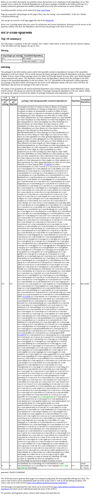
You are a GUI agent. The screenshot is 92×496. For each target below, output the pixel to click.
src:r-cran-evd (48, 222)
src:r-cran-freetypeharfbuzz (52, 237)
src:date (46, 107)
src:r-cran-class (30, 194)
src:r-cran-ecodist (24, 218)
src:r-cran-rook (46, 373)
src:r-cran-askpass (47, 173)
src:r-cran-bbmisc (30, 179)
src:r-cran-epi (54, 220)
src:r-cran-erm (65, 220)
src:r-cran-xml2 (47, 448)
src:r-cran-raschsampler (27, 348)
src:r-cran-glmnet (61, 248)
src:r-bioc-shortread (30, 160)
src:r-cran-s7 (29, 384)
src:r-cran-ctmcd (57, 201)
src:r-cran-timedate (54, 424)
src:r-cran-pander (64, 316)
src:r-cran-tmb (39, 427)
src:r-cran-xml (35, 448)
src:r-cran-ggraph (45, 245)
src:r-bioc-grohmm (30, 141)
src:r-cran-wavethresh (59, 441)
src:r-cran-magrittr (46, 284)
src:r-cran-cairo (38, 190)
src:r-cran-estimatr (25, 222)
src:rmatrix (29, 456)
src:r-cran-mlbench (51, 303)
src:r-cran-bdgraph (45, 179)
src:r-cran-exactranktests (37, 224)
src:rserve (38, 459)
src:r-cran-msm (54, 305)
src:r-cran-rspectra (58, 378)
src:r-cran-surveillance (50, 414)
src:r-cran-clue (27, 196)
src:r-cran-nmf (50, 311)
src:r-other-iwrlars (36, 452)
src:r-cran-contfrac (31, 201)
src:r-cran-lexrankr (25, 277)
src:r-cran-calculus (51, 190)
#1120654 (47, 164)
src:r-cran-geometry (41, 243)
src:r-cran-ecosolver (39, 218)
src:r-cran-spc (41, 407)
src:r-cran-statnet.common (38, 412)
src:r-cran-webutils (57, 444)
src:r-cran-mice (63, 297)
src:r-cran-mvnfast (49, 307)
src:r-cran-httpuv (49, 258)
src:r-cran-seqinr (35, 388)
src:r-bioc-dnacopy (41, 132)
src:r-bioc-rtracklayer (60, 156)
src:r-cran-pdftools (37, 324)
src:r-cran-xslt (58, 448)
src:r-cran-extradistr (30, 226)
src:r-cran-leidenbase (59, 275)
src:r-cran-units (34, 435)
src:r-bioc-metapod (38, 147)
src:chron (30, 107)
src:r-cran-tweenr (34, 433)
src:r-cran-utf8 (60, 435)
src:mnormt (37, 113)
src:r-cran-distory (64, 211)
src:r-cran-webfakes (25, 444)
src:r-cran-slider (36, 392)
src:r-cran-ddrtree (52, 205)
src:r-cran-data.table (62, 203)
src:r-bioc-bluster (36, 124)
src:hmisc (29, 111)
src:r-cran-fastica (49, 228)
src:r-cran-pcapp (63, 322)
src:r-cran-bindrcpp (34, 184)
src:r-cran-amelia (44, 171)
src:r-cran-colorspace (32, 199)
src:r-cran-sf (52, 390)
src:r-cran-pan (52, 316)
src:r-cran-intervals (30, 262)
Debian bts (50, 20)
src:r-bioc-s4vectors (39, 158)
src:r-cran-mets (51, 297)
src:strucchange (24, 461)
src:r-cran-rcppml (32, 354)
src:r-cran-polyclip (57, 329)
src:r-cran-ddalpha (38, 205)
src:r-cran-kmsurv (45, 269)
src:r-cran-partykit (52, 320)
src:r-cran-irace (55, 262)
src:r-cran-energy (42, 220)
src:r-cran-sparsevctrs (26, 399)
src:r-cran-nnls (23, 314)
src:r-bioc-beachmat (25, 120)
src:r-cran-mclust (38, 292)
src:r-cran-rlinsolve (31, 369)
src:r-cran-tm (29, 427)
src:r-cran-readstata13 (42, 358)
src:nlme (55, 113)
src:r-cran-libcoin (49, 277)
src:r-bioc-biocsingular (39, 122)
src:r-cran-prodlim (25, 333)
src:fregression (51, 109)
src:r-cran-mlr (64, 303)
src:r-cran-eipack (53, 218)
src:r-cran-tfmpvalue (25, 420)
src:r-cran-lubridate (25, 282)
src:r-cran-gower (33, 252)
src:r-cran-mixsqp (51, 301)
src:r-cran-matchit (44, 290)
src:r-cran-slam (23, 392)
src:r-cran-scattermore (44, 386)
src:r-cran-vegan (29, 439)
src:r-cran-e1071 (41, 216)
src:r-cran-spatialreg (55, 399)
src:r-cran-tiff (58, 422)
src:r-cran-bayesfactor (34, 177)
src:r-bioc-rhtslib (55, 154)
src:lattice (49, 111)
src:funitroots (62, 109)
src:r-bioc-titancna (32, 164)
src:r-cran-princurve (35, 331)
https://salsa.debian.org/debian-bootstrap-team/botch (47, 483)
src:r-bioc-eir (55, 135)
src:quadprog (23, 115)
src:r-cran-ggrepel (59, 245)
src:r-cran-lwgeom (58, 282)
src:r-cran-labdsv (64, 271)
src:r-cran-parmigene (60, 318)
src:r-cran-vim (53, 439)
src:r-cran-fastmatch (25, 230)
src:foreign (41, 109)
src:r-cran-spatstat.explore (37, 401)
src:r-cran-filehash (52, 233)
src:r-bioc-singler (45, 160)
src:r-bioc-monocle (53, 147)
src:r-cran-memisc (38, 297)
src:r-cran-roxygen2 (59, 373)
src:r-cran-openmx (48, 314)
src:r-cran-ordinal (39, 316)
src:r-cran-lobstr (63, 277)
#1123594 (26, 297)
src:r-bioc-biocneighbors (56, 120)
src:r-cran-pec (49, 324)
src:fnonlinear (31, 109)
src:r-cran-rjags (34, 367)
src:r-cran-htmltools (34, 258)
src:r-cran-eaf (53, 216)
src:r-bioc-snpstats (59, 160)
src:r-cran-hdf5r (60, 256)
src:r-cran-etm (37, 222)
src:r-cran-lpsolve (52, 279)
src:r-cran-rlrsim (45, 369)
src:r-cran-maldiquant (62, 284)
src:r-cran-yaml (30, 450)
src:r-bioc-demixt (38, 128)
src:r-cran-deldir (36, 207)
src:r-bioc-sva (57, 162)
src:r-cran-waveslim (43, 441)
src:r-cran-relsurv (48, 360)
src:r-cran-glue (23, 250)
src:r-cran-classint (43, 194)
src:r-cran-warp (29, 441)
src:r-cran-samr (55, 384)
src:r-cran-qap (49, 339)
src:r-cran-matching (29, 290)
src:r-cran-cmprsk (40, 196)
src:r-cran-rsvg (59, 380)
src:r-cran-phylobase (25, 326)
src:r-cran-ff (51, 230)
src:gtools (21, 111)
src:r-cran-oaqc (35, 314)
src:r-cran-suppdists (34, 414)
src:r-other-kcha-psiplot (52, 452)
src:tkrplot (43, 461)
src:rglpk (61, 454)
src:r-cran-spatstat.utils (26, 407)
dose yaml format (43, 10)
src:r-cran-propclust (49, 335)
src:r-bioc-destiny (43, 130)
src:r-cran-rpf (35, 375)
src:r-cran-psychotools (60, 337)
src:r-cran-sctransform (61, 386)
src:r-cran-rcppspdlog (26, 356)
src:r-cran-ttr (22, 433)
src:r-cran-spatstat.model (42, 403)
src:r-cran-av (59, 173)
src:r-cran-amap (31, 171)
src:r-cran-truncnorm (48, 431)
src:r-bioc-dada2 (44, 126)
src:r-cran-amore (57, 171)
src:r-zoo (41, 454)
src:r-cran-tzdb (46, 433)
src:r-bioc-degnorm (58, 126)
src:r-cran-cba (36, 192)
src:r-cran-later (36, 273)
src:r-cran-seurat (24, 390)
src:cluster (39, 107)
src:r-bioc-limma (42, 145)
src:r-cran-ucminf (59, 433)
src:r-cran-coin (53, 196)
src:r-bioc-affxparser (36, 115)
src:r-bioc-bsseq (50, 124)
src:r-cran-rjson (47, 367)
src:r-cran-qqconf (49, 341)
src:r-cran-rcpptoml (42, 356)
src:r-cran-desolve (31, 209)
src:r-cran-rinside (47, 365)
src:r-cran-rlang (59, 367)
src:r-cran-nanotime (33, 309)
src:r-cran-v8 (42, 437)
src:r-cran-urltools (47, 435)
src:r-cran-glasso (32, 248)
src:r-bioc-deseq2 (29, 130)
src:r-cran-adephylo (40, 169)
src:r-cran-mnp (23, 305)
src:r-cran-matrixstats (60, 290)
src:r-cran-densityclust (51, 207)
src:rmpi (37, 456)
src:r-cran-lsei (64, 279)
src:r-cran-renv (61, 360)
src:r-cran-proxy (24, 337)
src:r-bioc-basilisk (64, 118)
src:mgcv (29, 113)
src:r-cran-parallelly (25, 318)
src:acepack (22, 107)
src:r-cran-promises (33, 335)
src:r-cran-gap (40, 239)
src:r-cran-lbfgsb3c (32, 275)
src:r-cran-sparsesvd (61, 397)
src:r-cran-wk (32, 446)
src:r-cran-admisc (54, 169)
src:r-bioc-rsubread (44, 156)
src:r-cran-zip (41, 450)
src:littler (56, 111)
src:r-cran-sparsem (16, 32)
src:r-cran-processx (63, 331)
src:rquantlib (29, 459)
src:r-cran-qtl (62, 341)
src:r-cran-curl (34, 203)
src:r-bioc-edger (43, 135)
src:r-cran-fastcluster (34, 228)
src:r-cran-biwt (44, 186)
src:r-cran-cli (55, 194)
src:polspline (64, 113)
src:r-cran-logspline (37, 279)
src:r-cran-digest (24, 211)
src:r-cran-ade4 (64, 167)
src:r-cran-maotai (24, 286)
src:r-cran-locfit (24, 279)
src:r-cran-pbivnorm (32, 322)
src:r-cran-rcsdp (56, 356)
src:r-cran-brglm (38, 188)
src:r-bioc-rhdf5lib (42, 154)
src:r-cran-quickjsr (40, 343)
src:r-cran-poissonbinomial (39, 329)
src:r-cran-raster (42, 348)
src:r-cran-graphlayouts (49, 252)
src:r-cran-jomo (28, 267)
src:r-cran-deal (64, 205)
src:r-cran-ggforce (32, 245)
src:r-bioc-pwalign (37, 152)
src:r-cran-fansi (60, 226)
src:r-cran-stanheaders (45, 409)
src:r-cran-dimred (37, 211)
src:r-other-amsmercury (56, 450)
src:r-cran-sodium (24, 395)
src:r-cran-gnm (59, 250)
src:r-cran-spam (31, 397)
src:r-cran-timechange (38, 424)
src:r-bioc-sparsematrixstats (41, 162)
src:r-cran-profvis (38, 333)
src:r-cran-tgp (39, 420)
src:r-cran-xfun (23, 448)
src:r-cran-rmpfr (24, 371)
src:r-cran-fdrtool (40, 230)
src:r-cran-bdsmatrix (60, 179)
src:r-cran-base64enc (37, 175)
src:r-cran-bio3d (48, 184)
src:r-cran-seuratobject (39, 390)
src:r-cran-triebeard (32, 431)
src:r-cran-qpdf (37, 341)
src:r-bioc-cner (32, 126)
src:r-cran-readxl (57, 358)
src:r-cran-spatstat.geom (57, 401)
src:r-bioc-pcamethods (45, 149)
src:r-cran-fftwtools (25, 233)
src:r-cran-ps (35, 337)
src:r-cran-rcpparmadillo (39, 350)
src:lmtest (21, 113)
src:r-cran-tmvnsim (53, 427)
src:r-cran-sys (42, 416)
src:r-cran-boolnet (24, 188)
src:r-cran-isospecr (54, 265)
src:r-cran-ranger (34, 346)
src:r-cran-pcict (23, 324)
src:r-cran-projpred (53, 333)
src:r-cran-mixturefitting (34, 303)
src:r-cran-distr (23, 213)
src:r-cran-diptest (50, 211)
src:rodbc (63, 456)
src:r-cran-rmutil (48, 371)
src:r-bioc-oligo (30, 149)
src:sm (56, 459)
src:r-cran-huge (61, 258)
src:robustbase (54, 456)
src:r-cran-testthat (46, 418)
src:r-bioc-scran (54, 158)
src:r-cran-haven (47, 256)
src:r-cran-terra (33, 418)
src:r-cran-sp (53, 395)
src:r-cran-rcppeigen (36, 352)
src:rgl (54, 454)
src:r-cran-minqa (37, 301)
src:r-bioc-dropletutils (57, 132)
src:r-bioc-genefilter (30, 137)
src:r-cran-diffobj (61, 209)
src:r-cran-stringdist (56, 412)
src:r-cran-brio (63, 188)
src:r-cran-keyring (31, 269)
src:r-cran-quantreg (25, 343)
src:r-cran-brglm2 (51, 188)
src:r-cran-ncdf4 (48, 309)
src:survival (34, 461)
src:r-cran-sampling (41, 384)
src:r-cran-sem (23, 388)
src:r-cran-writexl (60, 446)
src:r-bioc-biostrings (56, 122)
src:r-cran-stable (31, 409)
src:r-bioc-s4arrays (25, 158)
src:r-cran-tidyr (31, 422)
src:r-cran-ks (37, 271)
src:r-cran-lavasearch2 (50, 273)
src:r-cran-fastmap (63, 228)
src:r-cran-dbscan (24, 205)
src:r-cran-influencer (53, 260)
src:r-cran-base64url (53, 175)
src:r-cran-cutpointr (47, 203)
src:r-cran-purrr (23, 339)
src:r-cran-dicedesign (47, 209)
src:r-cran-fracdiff (35, 237)
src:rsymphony (48, 459)
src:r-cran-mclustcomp (54, 292)
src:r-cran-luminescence (42, 282)
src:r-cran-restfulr (35, 363)
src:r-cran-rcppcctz (56, 350)
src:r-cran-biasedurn (54, 181)
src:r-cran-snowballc (61, 392)
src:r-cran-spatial (41, 399)
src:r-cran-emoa (30, 220)
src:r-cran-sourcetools (40, 395)
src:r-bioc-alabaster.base (27, 118)
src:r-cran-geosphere (57, 243)
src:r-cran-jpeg (40, 267)
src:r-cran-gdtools (24, 241)
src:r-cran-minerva (59, 299)
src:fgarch (21, 109)
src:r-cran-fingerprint (32, 235)
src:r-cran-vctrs (53, 437)
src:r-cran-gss (40, 254)
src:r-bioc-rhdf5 (61, 152)
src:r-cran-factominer (46, 226)
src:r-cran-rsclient (44, 378)
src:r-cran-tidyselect (45, 422)
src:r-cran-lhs (37, 277)
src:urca (59, 461)
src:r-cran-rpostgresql (48, 375)
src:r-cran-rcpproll (64, 354)
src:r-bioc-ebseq (31, 135)
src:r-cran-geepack (50, 241)
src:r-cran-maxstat (24, 292)
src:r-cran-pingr (40, 326)
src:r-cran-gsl (29, 254)
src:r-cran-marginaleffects (32, 288)
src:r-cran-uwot (31, 437)
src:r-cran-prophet (64, 335)
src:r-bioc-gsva (43, 141)
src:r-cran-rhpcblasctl (33, 365)
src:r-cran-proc (49, 331)
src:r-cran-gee (37, 241)
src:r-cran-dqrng (28, 216)
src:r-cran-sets (62, 388)
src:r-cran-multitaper (33, 307)
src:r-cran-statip (60, 409)
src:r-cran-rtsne (32, 382)
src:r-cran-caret (64, 190)
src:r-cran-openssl (62, 314)
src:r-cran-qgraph (24, 341)
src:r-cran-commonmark (50, 199)
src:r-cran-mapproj (53, 286)
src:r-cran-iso (27, 265)
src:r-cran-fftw (61, 230)
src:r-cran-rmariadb (59, 369)
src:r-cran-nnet (61, 311)
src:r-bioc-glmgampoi (38, 139)
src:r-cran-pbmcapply (48, 322)
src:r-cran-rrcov (31, 378)
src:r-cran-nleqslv (24, 311)
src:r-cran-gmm (35, 250)
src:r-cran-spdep (52, 407)
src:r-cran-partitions (25, 320)
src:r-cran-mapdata (38, 286)
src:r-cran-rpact (23, 375)
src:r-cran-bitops (32, 186)
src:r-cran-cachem (24, 190)
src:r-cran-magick (32, 284)
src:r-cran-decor (24, 207)
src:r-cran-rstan (32, 380)
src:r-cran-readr (28, 358)
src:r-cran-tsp (62, 431)
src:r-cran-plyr (62, 326)
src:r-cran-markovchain (51, 288)
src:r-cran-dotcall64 (54, 213)
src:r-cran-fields (39, 233)
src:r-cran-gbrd (63, 239)
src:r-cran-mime (45, 299)
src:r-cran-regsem (34, 360)
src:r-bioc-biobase (40, 120)
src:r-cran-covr (44, 201)
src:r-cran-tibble (51, 420)
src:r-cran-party (39, 320)
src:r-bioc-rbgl (49, 152)
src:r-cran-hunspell (25, 260)
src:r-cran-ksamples (50, 271)
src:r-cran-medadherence (60, 294)
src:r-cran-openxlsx (25, 316)
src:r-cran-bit (60, 184)
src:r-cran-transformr (50, 429)
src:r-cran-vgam (41, 439)
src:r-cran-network (61, 309)
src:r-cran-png (23, 329)
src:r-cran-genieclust (25, 243)
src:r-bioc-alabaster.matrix (46, 118)
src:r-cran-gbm (51, 239)
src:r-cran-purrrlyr (37, 339)
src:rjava (21, 456)
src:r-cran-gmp (47, 250)
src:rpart (21, 459)
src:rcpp (49, 454)
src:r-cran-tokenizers (33, 429)
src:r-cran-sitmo (64, 390)
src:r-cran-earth (64, 216)
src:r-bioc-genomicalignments (49, 137)
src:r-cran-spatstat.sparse (39, 405)
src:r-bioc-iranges (49, 143)
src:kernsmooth (39, 111)
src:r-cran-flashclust (48, 235)
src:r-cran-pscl (46, 337)
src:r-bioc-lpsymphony (57, 145)
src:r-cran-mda (45, 294)
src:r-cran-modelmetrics (38, 305)
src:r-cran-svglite (29, 416)
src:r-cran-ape (34, 173)
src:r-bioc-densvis (52, 128)
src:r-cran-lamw (24, 273)
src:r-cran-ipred (43, 262)
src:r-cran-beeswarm (25, 181)
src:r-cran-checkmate (50, 192)
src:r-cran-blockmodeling (60, 186)
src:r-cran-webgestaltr (41, 444)
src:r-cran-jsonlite (52, 267)
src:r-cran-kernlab (49, 463)
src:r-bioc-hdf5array (56, 141)
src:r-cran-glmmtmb (46, 248)
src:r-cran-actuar (52, 167)
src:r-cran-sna (47, 392)
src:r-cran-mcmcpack (31, 294)
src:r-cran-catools (24, 192)
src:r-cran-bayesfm (50, 177)
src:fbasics (53, 107)
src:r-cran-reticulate (50, 363)
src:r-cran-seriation (49, 388)
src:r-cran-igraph (39, 260)
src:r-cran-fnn (61, 235)
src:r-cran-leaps (45, 275)
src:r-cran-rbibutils (56, 348)
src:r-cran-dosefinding (37, 213)
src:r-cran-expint (53, 224)
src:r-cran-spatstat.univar (58, 405)
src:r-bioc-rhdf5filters (26, 154)
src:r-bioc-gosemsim (54, 139)
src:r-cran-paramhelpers (42, 318)
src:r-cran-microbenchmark (28, 299)
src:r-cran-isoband (39, 265)
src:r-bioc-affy (49, 115)
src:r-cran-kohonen (25, 271)
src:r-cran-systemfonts (55, 416)
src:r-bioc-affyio (62, 115)
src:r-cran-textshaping (61, 418)
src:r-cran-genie (63, 241)
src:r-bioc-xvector (38, 167)
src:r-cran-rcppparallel (47, 354)
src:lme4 (64, 111)
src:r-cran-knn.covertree (61, 269)
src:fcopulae (62, 107)
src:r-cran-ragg (52, 343)
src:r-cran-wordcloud (46, 446)
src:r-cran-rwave (45, 382)
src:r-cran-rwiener (58, 382)
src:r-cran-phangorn (62, 324)
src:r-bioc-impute (36, 143)
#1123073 (21, 335)
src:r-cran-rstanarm (46, 380)
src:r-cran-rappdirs (60, 346)
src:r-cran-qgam (61, 339)
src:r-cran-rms (35, 371)
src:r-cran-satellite (28, 386)
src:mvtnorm (47, 113)
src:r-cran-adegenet (25, 169)
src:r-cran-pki (51, 326)
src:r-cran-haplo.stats (32, 256)
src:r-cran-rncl (60, 371)
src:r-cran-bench (40, 181)
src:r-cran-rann (47, 346)
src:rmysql (44, 456)
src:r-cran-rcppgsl (50, 352)
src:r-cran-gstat (51, 254)
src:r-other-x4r (32, 454)
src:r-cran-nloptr (38, 311)
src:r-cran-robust (34, 373)
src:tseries (51, 461)
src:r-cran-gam (29, 239)
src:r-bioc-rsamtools (28, 156)
